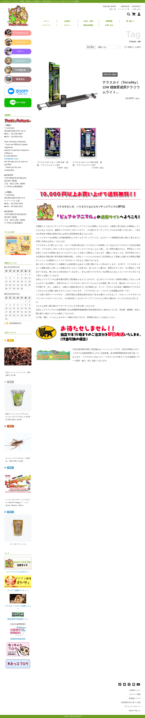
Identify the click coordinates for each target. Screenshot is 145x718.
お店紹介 (67, 21)
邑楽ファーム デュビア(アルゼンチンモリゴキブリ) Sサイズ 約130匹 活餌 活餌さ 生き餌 (17, 417)
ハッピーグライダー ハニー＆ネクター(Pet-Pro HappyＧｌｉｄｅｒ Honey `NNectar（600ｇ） (17, 502)
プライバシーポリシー (132, 706)
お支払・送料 (88, 21)
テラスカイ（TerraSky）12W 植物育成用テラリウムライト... (121, 87)
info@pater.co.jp (11, 159)
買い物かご (130, 21)
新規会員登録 (88, 25)
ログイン (67, 25)
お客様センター (135, 690)
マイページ (46, 25)
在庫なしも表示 (134, 47)
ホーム (46, 21)
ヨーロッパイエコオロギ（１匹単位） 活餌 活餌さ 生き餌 (17, 459)
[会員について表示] (138, 14)
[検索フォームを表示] (128, 14)
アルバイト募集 (135, 694)
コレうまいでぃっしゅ (18, 544)
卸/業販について (135, 698)
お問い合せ (109, 25)
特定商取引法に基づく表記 (131, 702)
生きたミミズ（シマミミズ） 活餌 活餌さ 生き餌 (17, 373)
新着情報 (109, 21)
